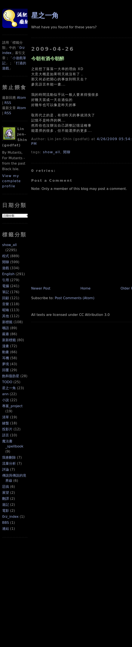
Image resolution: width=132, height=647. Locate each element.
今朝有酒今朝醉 (47, 58)
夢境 (5, 364)
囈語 (5, 328)
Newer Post (40, 288)
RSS (7, 103)
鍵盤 (5, 423)
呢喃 (5, 310)
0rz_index (10, 517)
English (8, 274)
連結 (5, 529)
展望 (5, 493)
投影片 (7, 429)
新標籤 (7, 322)
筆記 (5, 292)
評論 (5, 469)
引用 (5, 280)
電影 (5, 511)
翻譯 (5, 499)
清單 (5, 417)
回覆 (5, 370)
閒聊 (5, 262)
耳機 (5, 358)
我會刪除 (9, 457)
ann (5, 394)
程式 (5, 256)
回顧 (5, 298)
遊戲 (5, 268)
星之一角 (9, 388)
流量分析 (9, 463)
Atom (21, 98)
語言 (5, 435)
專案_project (12, 406)
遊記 (5, 505)
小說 (5, 400)
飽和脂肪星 (10, 376)
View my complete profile (11, 181)
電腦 (5, 286)
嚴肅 (5, 334)
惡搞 (5, 487)
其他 (5, 316)
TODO (7, 382)
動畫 (5, 352)
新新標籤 (9, 340)
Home (85, 288)
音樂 (5, 304)
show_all (9, 245)
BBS (5, 523)
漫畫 (5, 346)
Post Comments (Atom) (74, 298)
